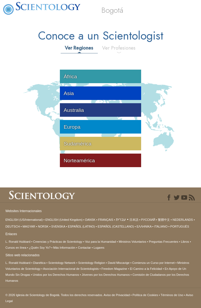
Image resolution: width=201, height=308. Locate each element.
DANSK (90, 219)
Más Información (64, 247)
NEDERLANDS (183, 219)
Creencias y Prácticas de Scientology (57, 241)
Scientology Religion (91, 262)
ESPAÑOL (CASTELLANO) (116, 226)
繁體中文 (164, 219)
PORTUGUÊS (179, 226)
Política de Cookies (145, 295)
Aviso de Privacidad (117, 295)
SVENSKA (58, 226)
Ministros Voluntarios (132, 241)
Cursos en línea (15, 247)
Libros (185, 241)
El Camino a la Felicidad (146, 268)
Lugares (98, 247)
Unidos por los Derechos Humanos (56, 274)
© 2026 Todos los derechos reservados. (54, 295)
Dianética (39, 262)
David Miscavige (118, 262)
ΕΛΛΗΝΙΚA (144, 226)
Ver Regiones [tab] (79, 47)
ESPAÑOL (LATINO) (81, 226)
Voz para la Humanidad (100, 241)
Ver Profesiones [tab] (118, 47)
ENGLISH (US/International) (24, 219)
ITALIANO (160, 226)
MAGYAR (28, 226)
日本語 (133, 219)
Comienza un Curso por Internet (153, 262)
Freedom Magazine (114, 268)
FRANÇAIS (105, 219)
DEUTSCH (12, 226)
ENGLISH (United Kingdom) (64, 219)
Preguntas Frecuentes (163, 241)
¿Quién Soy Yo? (40, 247)
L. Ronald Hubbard (17, 241)
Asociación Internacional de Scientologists (71, 268)
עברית (121, 219)
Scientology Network (61, 262)
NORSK (43, 226)
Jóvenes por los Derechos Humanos (106, 274)
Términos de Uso (172, 295)
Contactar (84, 247)
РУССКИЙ (148, 219)
